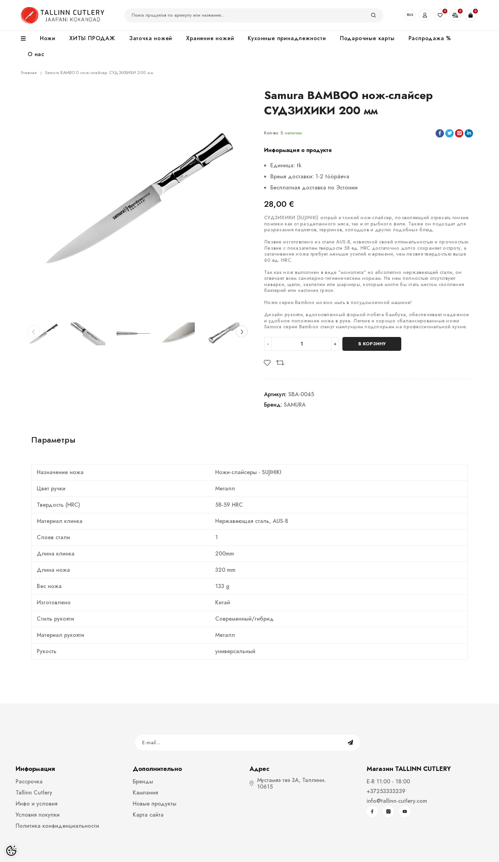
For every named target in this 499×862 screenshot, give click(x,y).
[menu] (27, 39)
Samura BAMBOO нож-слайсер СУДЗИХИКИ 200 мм (99, 73)
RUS (410, 14)
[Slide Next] (242, 331)
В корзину (372, 343)
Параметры (53, 440)
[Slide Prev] (34, 331)
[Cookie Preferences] (11, 851)
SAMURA (295, 405)
